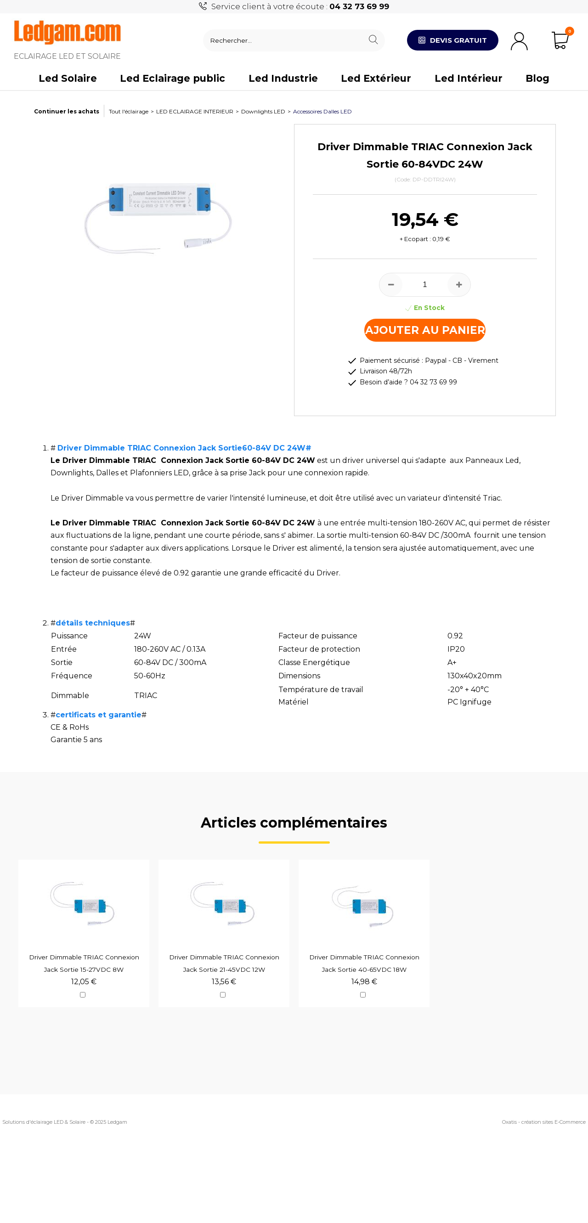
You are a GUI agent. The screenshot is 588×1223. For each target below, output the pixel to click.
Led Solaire (68, 78)
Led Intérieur (469, 78)
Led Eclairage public (172, 78)
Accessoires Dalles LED (322, 111)
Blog (537, 78)
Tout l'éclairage (128, 111)
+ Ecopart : (415, 238)
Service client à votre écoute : (300, 6)
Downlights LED (263, 111)
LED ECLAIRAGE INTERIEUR (194, 111)
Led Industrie (283, 78)
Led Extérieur (376, 78)
